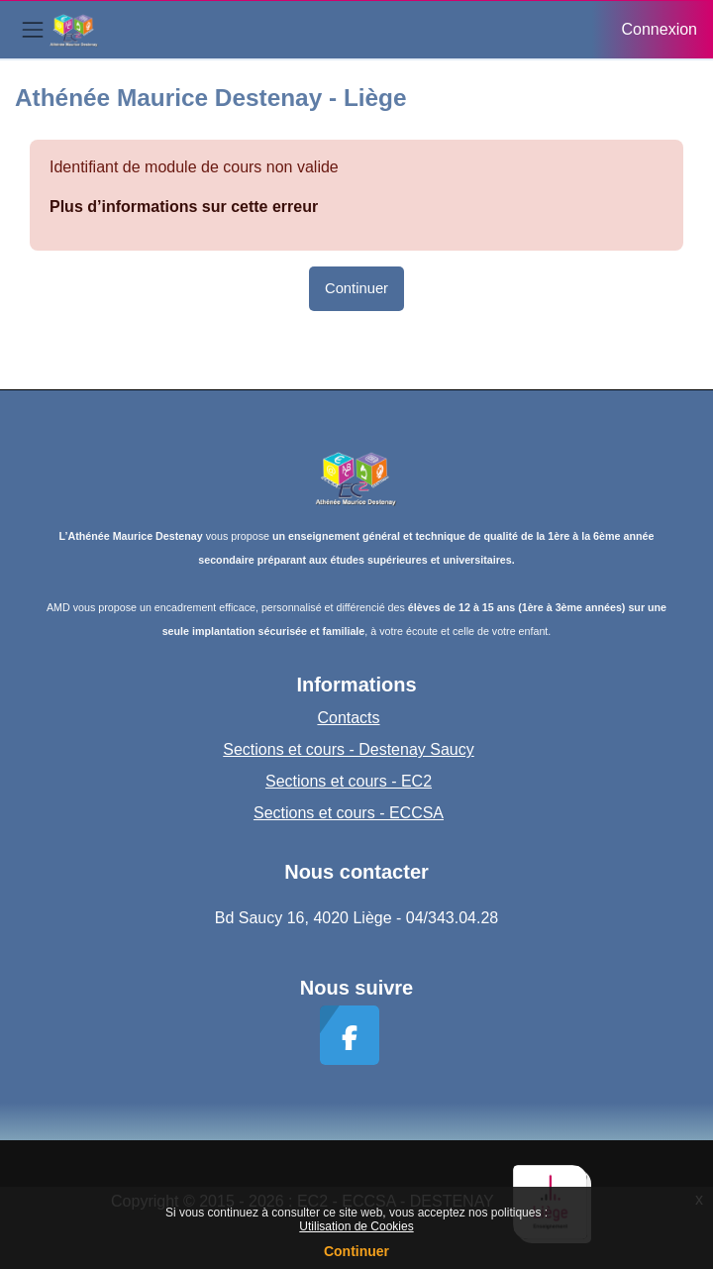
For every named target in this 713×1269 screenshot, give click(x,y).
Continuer (356, 1251)
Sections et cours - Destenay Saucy (348, 749)
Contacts (348, 717)
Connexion (660, 29)
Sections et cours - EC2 (348, 781)
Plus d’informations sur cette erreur (184, 206)
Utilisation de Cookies (356, 1226)
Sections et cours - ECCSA (349, 812)
